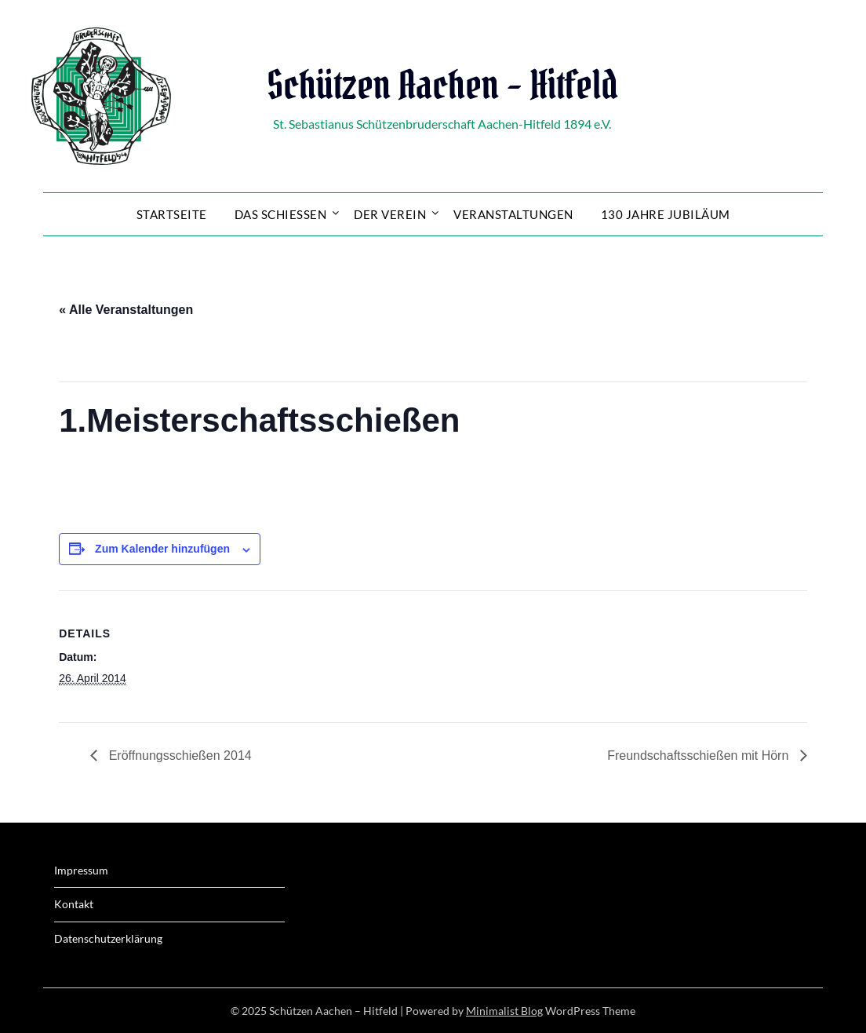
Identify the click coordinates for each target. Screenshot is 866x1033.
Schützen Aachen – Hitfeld (442, 85)
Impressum (81, 870)
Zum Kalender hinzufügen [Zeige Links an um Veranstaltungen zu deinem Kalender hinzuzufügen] (162, 548)
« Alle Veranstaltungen (126, 309)
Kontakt (73, 904)
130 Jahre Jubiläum (665, 214)
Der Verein (390, 214)
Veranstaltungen (513, 214)
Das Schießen (281, 214)
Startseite (171, 214)
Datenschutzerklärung (108, 938)
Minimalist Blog (504, 1010)
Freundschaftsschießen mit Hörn (699, 755)
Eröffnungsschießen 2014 (178, 755)
